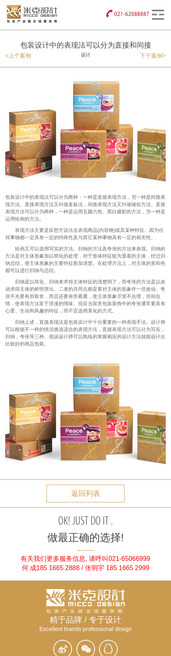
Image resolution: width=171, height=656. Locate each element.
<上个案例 (18, 55)
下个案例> (153, 55)
